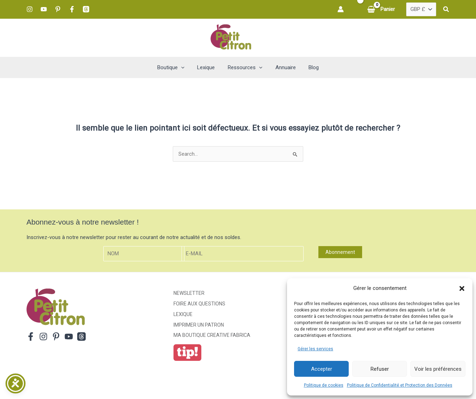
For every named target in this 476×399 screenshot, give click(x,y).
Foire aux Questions (199, 303)
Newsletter (189, 293)
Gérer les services (315, 348)
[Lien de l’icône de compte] (340, 9)
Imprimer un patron (198, 325)
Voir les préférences (438, 369)
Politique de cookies (323, 385)
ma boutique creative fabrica (211, 335)
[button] (461, 288)
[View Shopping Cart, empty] (381, 9)
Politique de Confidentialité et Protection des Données (399, 385)
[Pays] (421, 9)
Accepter (321, 369)
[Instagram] (29, 9)
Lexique (183, 314)
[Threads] (86, 9)
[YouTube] (44, 9)
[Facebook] (72, 9)
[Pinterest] (58, 9)
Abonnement (340, 252)
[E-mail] (243, 253)
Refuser (380, 369)
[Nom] (143, 253)
